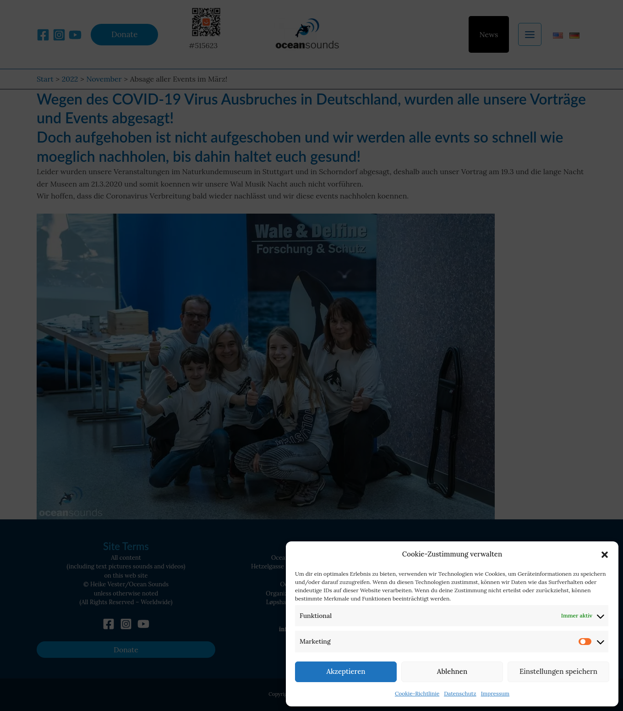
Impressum (495, 693)
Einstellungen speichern (558, 671)
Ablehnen (452, 671)
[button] (604, 554)
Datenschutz (460, 693)
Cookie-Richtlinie (417, 693)
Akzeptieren (345, 671)
